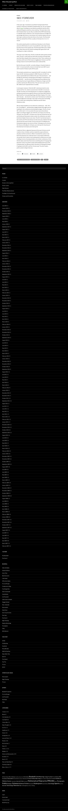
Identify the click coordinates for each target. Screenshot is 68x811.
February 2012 (5, 387)
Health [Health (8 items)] (53, 778)
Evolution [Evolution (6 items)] (21, 778)
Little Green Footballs (7, 599)
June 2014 (4, 313)
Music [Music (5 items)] (56, 781)
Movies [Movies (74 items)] (51, 780)
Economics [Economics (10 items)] (4, 778)
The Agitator (5, 625)
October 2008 (5, 493)
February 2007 (5, 546)
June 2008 (4, 503)
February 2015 (5, 292)
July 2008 (4, 501)
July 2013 (4, 342)
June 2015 (4, 282)
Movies (3, 740)
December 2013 (6, 329)
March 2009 (5, 480)
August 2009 (5, 466)
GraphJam (4, 646)
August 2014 (5, 308)
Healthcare (4, 730)
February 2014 (5, 324)
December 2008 (6, 488)
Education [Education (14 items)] (10, 778)
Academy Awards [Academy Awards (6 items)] (18, 776)
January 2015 (5, 295)
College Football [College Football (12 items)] (48, 776)
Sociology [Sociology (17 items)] (51, 783)
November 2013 (6, 332)
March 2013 (5, 353)
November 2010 (6, 427)
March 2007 (5, 543)
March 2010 (5, 448)
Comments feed (5, 800)
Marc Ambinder (5, 604)
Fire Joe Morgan (6, 583)
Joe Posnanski (5, 596)
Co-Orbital (4, 5)
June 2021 (4, 205)
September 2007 (6, 527)
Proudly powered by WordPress (8, 809)
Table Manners (38, 5)
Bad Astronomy (5, 575)
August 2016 (5, 253)
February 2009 (5, 482)
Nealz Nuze (4, 610)
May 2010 (4, 443)
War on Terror (5, 767)
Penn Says (4, 615)
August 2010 (5, 435)
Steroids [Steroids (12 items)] (4, 785)
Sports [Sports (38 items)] (56, 783)
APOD (3, 640)
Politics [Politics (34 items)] (5, 783)
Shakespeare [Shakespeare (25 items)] (37, 783)
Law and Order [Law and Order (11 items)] (20, 781)
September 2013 (6, 337)
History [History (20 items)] (4, 781)
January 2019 (5, 208)
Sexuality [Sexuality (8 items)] (31, 783)
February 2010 (5, 451)
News (3, 746)
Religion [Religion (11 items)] (10, 783)
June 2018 (4, 218)
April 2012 (4, 382)
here (22, 28)
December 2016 (6, 245)
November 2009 (6, 459)
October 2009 (5, 461)
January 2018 (5, 224)
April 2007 (4, 540)
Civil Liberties (5, 717)
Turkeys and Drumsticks (21, 8)
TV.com (4, 664)
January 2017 (5, 242)
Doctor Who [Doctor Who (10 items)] (58, 776)
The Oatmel (4, 659)
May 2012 (4, 379)
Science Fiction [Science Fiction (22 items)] (24, 783)
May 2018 (4, 221)
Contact (11, 5)
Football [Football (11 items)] (29, 778)
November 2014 (6, 300)
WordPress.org (5, 802)
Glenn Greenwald (6, 591)
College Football (35, 159)
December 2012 (6, 361)
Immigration (5, 735)
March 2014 (5, 321)
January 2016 (5, 263)
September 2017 (6, 226)
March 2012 (5, 385)
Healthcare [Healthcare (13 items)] (58, 778)
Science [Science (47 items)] (15, 783)
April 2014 (4, 319)
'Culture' (4, 711)
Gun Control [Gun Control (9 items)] (43, 778)
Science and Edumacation (8, 754)
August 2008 (5, 498)
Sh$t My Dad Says (6, 651)
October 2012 (5, 366)
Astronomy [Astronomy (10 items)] (26, 776)
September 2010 (6, 432)
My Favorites (5, 743)
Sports (18, 15)
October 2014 (5, 303)
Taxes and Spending (6, 761)
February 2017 (5, 240)
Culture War (5, 722)
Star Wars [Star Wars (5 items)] (61, 783)
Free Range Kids (6, 589)
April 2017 (4, 234)
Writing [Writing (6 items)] (33, 785)
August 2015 (5, 277)
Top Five (4, 661)
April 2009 (4, 477)
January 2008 (5, 517)
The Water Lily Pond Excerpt (8, 8)
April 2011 (4, 414)
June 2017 (4, 232)
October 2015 (5, 271)
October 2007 (5, 524)
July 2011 (4, 406)
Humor (3, 732)
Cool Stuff (4, 719)
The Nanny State (6, 764)
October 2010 (5, 430)
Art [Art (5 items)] (22, 776)
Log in (3, 794)
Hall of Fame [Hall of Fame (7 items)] (49, 778)
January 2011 (5, 422)
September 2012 (6, 369)
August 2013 (5, 340)
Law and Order (5, 738)
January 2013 (5, 358)
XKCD (3, 667)
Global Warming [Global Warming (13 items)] (36, 778)
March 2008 (5, 511)
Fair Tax (4, 727)
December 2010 (6, 424)
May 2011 (4, 411)
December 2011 (6, 393)
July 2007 (4, 532)
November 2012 (6, 364)
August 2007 (5, 530)
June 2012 (4, 377)
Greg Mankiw (5, 594)
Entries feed (5, 797)
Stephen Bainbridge (6, 623)
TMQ (3, 628)
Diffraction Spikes (6, 581)
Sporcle (4, 656)
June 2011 (4, 408)
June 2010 (4, 440)
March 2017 (5, 237)
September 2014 (6, 306)
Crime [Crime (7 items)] (54, 776)
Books (3, 714)
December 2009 (6, 456)
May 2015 (4, 284)
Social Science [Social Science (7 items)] (45, 783)
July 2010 (4, 437)
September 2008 (6, 495)
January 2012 (5, 390)
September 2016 (6, 250)
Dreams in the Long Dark (19, 5)
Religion (4, 751)
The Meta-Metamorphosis (48, 5)
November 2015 (6, 269)
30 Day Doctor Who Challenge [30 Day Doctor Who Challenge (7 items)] (8, 776)
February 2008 (5, 514)
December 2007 (6, 519)
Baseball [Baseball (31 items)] (32, 777)
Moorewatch (5, 607)
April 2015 (4, 287)
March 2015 (5, 290)
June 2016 (4, 255)
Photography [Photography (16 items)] (60, 781)
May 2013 (4, 348)
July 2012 (4, 374)
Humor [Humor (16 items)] (9, 781)
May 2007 (4, 538)
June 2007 (4, 535)
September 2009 (6, 464)
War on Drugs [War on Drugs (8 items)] (23, 785)
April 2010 (4, 445)
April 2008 (4, 509)
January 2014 (5, 327)
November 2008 (6, 490)
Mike (28, 20)
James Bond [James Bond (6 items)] (13, 781)
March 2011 (5, 416)
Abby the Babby (5, 567)
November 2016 (6, 247)
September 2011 (6, 401)
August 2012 (5, 371)
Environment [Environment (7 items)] (16, 778)
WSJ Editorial (5, 631)
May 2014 (4, 316)
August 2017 (5, 229)
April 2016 (4, 258)
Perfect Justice (30, 5)
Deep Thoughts (5, 725)
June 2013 (4, 345)
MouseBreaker (5, 648)
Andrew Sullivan (6, 570)
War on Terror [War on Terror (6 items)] (29, 785)
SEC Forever (25, 18)
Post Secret (4, 558)
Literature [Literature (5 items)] (26, 781)
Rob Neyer (4, 699)
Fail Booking (5, 643)
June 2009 (4, 472)
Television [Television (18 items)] (16, 785)
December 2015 (6, 266)
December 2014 (6, 298)
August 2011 (5, 403)
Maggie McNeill (5, 602)
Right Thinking (5, 620)
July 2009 (4, 469)
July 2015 (4, 279)
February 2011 (5, 419)
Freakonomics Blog (6, 586)
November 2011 (6, 395)
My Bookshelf (5, 555)
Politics (4, 748)
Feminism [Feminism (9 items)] (25, 778)
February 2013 (5, 356)
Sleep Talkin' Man (6, 654)
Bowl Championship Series (23, 159)
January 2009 (5, 485)
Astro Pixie (4, 573)
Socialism (4, 756)
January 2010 (5, 453)
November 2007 (6, 522)
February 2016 (5, 261)
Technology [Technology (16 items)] (10, 785)
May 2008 (4, 506)
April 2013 (4, 350)
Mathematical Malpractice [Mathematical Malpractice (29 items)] (37, 781)
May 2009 (4, 474)
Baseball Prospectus (6, 691)
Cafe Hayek (4, 578)
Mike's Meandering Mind (9, 2)
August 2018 (5, 216)
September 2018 (6, 213)
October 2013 (5, 335)
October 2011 (5, 398)
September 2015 (6, 274)
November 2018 (6, 211)
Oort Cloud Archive (6, 612)
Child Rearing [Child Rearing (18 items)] (40, 777)
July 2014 (4, 311)
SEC (42, 159)
